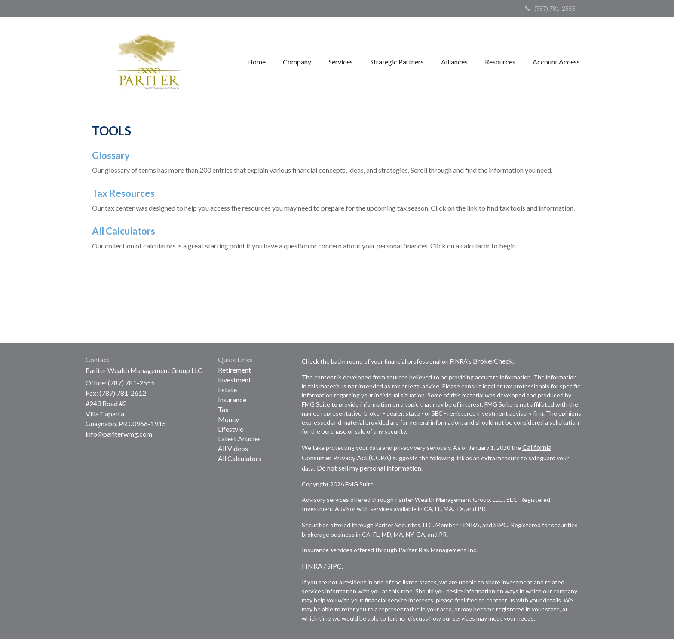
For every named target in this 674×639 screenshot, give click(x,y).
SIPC (500, 524)
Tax (223, 409)
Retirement (234, 370)
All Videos (233, 448)
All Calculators (123, 231)
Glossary (111, 155)
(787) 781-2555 (550, 8)
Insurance (232, 399)
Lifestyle (230, 429)
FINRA (469, 524)
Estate (227, 389)
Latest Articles (239, 438)
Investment (234, 380)
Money (228, 419)
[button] (297, 62)
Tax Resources (123, 193)
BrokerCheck (493, 361)
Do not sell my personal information (369, 468)
